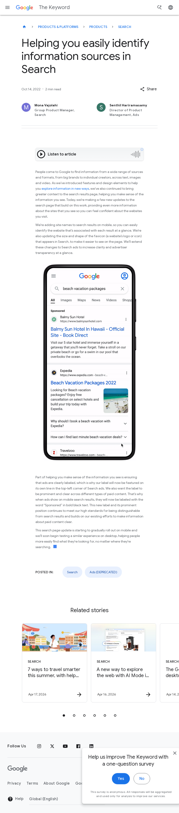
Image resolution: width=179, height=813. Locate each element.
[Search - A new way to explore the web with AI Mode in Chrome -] (123, 663)
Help (15, 799)
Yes (110, 781)
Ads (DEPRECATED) (103, 572)
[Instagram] (39, 746)
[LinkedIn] (91, 746)
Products (98, 27)
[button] (148, 89)
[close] (164, 755)
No (131, 781)
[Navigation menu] (7, 7)
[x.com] (52, 746)
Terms (32, 783)
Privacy (14, 783)
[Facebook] (78, 746)
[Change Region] (67, 799)
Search (124, 27)
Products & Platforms (58, 27)
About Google (57, 783)
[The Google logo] (17, 768)
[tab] (64, 715)
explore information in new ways (65, 188)
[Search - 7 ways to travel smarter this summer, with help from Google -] (54, 663)
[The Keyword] (24, 26)
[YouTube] (65, 746)
